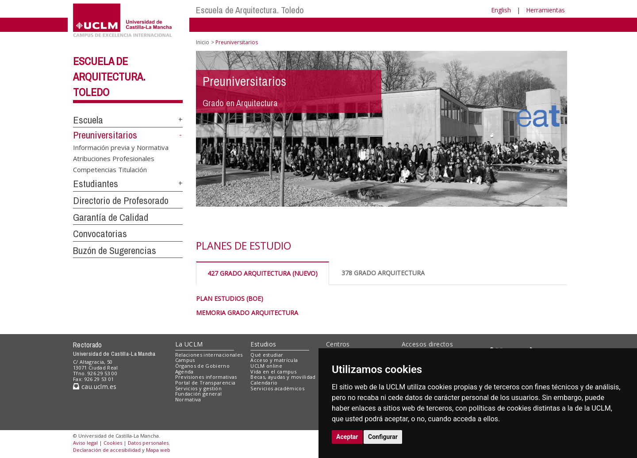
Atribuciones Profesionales (113, 158)
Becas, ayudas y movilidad (282, 376)
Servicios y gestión (198, 388)
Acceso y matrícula (274, 360)
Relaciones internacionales (209, 354)
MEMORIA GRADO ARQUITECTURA (247, 312)
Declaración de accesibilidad (107, 449)
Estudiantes (95, 183)
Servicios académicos (277, 388)
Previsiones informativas (206, 376)
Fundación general (198, 393)
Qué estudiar (266, 354)
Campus (185, 360)
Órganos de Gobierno (202, 365)
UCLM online (266, 365)
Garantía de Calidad (110, 217)
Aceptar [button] (347, 436)
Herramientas (545, 10)
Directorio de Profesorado (121, 200)
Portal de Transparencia (205, 382)
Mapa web (158, 449)
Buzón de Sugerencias (114, 250)
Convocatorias (100, 233)
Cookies (113, 442)
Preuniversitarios (105, 135)
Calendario (263, 382)
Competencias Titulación (110, 169)
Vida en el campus (273, 371)
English (501, 10)
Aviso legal (85, 442)
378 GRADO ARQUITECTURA (383, 273)
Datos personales (148, 442)
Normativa (188, 399)
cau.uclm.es (94, 386)
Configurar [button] (383, 436)
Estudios (263, 344)
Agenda (184, 371)
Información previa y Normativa (121, 146)
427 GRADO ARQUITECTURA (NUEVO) (262, 273)
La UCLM (189, 344)
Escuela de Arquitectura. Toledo (250, 10)
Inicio (202, 42)
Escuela (88, 120)
